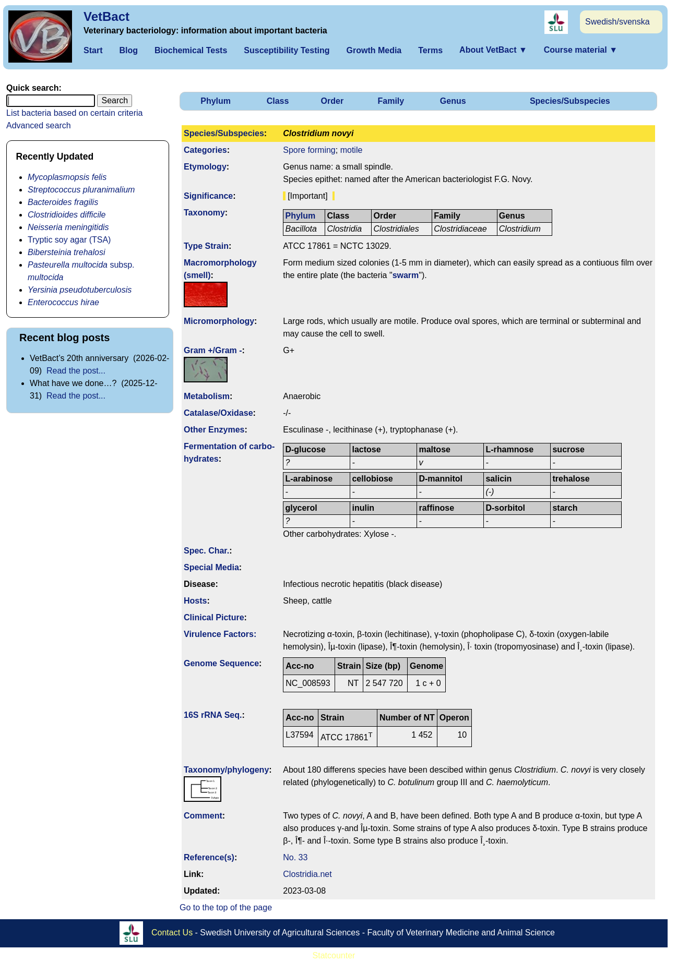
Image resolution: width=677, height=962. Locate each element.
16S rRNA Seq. (213, 715)
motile (351, 150)
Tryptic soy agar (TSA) (69, 239)
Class (278, 101)
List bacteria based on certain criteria (74, 113)
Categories (205, 150)
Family (391, 101)
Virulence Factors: (220, 634)
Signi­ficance (208, 195)
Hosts (195, 600)
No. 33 (295, 857)
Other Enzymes (214, 429)
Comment (203, 815)
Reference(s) (209, 857)
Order (332, 101)
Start (93, 50)
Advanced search (38, 125)
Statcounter (334, 955)
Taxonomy (204, 212)
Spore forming (309, 150)
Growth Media (373, 50)
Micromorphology (219, 321)
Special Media (211, 567)
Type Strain (206, 246)
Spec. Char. (206, 550)
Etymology (205, 166)
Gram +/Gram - (213, 350)
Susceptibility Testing (286, 50)
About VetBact (493, 49)
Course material (580, 49)
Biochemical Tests (191, 50)
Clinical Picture (214, 617)
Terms (430, 50)
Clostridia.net (307, 874)
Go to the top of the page (226, 907)
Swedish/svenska (617, 21)
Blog (128, 50)
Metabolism (207, 396)
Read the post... (75, 370)
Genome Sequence (221, 663)
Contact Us (172, 932)
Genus (453, 101)
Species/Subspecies (570, 101)
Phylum (215, 101)
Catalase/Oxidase (218, 412)
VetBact (106, 16)
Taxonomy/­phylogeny (226, 769)
